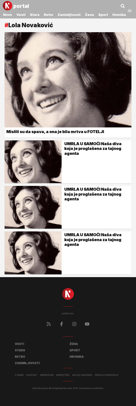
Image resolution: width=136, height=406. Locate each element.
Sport (103, 15)
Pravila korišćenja (106, 375)
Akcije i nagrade (82, 375)
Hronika (119, 15)
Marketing (62, 375)
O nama (19, 375)
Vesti (21, 15)
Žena (89, 15)
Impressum (47, 375)
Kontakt (32, 375)
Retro (48, 15)
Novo (7, 15)
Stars (34, 15)
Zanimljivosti (69, 15)
